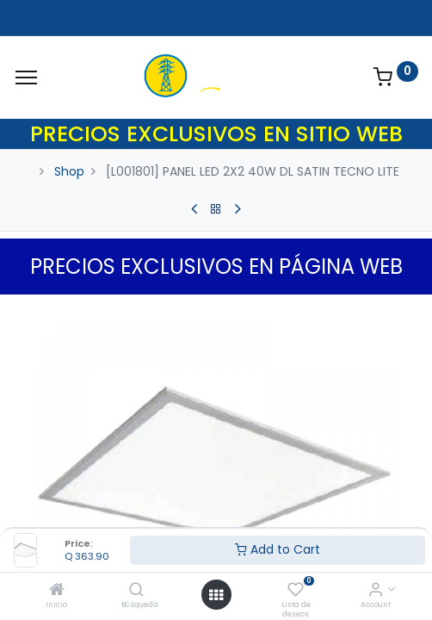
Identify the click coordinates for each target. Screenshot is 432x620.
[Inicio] (57, 590)
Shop (69, 171)
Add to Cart (277, 549)
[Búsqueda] (136, 590)
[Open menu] (216, 595)
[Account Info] (375, 590)
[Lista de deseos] (295, 590)
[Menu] (26, 77)
